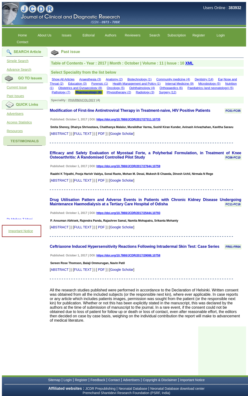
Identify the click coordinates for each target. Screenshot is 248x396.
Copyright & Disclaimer (160, 380)
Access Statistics (19, 122)
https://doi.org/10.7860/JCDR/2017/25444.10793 (128, 213)
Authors (110, 35)
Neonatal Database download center (177, 388)
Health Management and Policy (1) (137, 83)
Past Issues (15, 96)
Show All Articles (63, 79)
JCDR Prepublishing (100, 388)
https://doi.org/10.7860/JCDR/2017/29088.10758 (128, 255)
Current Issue (17, 87)
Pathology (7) (61, 92)
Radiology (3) (145, 92)
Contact (22, 42)
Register (198, 35)
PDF (101, 134)
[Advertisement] (222, 350)
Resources (15, 131)
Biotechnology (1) (139, 79)
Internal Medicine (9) (179, 83)
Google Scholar (121, 134)
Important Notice (20, 231)
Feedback (97, 380)
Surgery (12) (167, 92)
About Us (44, 35)
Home (22, 35)
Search (154, 35)
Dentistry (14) (204, 79)
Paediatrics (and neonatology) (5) (210, 88)
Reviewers (132, 35)
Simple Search (17, 61)
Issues (66, 35)
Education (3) (77, 83)
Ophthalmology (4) (142, 88)
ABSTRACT (59, 134)
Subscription (176, 35)
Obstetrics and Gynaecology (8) (80, 88)
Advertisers (15, 114)
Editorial (89, 35)
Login (221, 35)
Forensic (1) (99, 83)
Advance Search (19, 69)
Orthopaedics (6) (171, 88)
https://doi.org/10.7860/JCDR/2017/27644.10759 (128, 166)
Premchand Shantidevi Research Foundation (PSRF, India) (126, 393)
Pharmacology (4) (88, 92)
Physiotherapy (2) (119, 92)
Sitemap (54, 380)
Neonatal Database (133, 388)
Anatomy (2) (114, 79)
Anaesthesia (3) (90, 79)
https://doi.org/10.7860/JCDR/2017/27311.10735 (128, 119)
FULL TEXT (82, 134)
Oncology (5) (115, 88)
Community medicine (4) (173, 79)
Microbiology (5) (209, 83)
